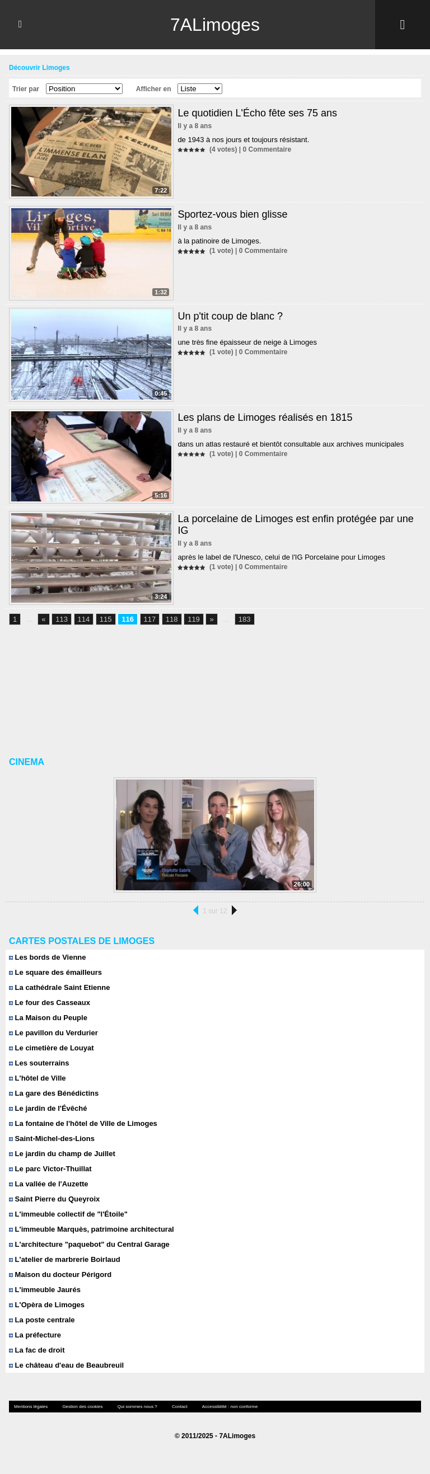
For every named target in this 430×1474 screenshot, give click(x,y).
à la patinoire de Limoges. (219, 241)
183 (245, 619)
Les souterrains (39, 1063)
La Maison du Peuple (48, 1017)
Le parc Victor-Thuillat (50, 1169)
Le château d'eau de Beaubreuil (66, 1365)
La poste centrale (42, 1320)
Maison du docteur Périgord (60, 1274)
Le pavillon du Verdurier (53, 1033)
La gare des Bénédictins (54, 1093)
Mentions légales (31, 1406)
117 (150, 619)
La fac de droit (36, 1350)
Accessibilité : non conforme (230, 1406)
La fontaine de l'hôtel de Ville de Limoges (83, 1123)
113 (61, 619)
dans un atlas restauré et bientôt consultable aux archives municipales (290, 444)
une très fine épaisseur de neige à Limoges (247, 342)
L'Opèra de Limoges (47, 1305)
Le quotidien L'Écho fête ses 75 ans (257, 113)
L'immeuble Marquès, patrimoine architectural (91, 1229)
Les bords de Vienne (47, 957)
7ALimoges (215, 25)
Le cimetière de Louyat (51, 1048)
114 (84, 619)
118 (172, 619)
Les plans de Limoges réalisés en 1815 (264, 417)
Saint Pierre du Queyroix (54, 1199)
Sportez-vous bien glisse (232, 214)
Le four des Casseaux (49, 1002)
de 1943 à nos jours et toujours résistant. (243, 139)
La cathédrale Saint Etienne (59, 987)
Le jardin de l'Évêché (48, 1108)
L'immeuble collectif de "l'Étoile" (68, 1214)
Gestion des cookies (82, 1406)
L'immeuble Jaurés (45, 1289)
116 (127, 619)
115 (106, 619)
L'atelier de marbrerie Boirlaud (64, 1259)
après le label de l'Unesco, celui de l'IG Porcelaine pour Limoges (281, 557)
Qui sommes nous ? (137, 1406)
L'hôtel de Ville (37, 1078)
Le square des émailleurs (55, 972)
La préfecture (35, 1335)
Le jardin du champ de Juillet (62, 1153)
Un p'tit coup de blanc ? (230, 316)
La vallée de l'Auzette (48, 1184)
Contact (180, 1406)
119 (194, 619)
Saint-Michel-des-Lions (52, 1138)
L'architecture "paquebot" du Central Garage (89, 1244)
